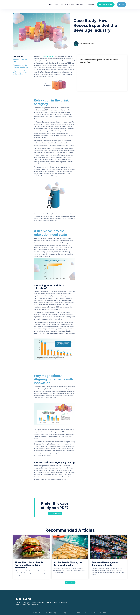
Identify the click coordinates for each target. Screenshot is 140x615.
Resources (76, 613)
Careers (103, 613)
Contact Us (90, 613)
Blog (64, 613)
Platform (53, 4)
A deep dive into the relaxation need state (20, 66)
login (121, 4)
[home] (21, 4)
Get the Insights (55, 514)
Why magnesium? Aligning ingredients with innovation (20, 73)
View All (70, 582)
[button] (53, 4)
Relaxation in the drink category (20, 60)
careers (90, 4)
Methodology (67, 4)
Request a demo (105, 4)
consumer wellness (48, 56)
